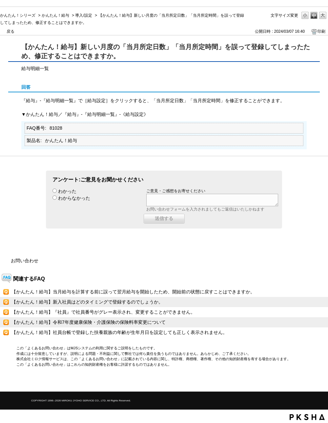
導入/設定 (83, 15)
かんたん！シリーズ (17, 15)
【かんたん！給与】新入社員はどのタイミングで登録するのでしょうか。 (87, 301)
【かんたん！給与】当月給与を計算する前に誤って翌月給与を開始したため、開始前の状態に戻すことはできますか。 (133, 291)
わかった (67, 191)
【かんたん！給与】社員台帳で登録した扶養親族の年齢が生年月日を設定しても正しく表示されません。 (119, 332)
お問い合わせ (24, 260)
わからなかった (74, 198)
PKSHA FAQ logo (307, 417)
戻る (10, 31)
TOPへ (311, 380)
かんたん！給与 (55, 15)
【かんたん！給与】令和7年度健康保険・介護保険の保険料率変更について (88, 322)
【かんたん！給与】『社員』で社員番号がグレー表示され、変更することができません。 (103, 312)
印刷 (321, 31)
